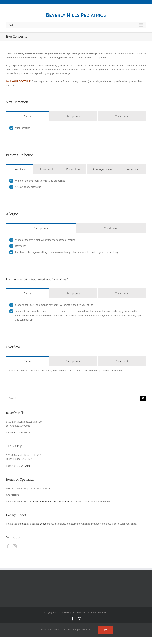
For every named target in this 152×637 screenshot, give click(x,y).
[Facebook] (8, 546)
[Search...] (73, 398)
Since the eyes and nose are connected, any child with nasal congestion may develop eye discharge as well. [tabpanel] (67, 370)
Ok (105, 629)
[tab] (27, 116)
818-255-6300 (22, 466)
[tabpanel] (76, 127)
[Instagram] (15, 546)
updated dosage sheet (34, 523)
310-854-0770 (22, 432)
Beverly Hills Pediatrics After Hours (52, 501)
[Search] (143, 398)
